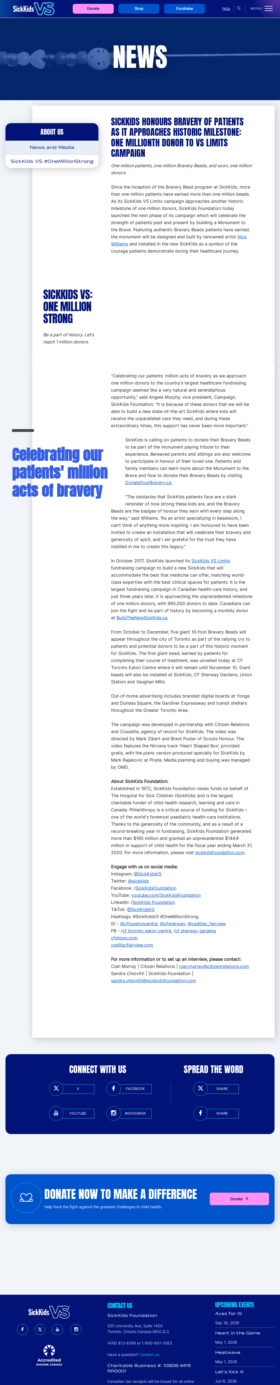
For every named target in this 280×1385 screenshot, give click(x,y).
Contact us (149, 1354)
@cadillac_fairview (207, 923)
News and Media (52, 147)
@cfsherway (172, 923)
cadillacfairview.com (132, 945)
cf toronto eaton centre (146, 930)
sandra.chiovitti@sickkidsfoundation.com (153, 980)
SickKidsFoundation (156, 888)
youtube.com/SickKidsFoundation (166, 895)
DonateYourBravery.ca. (148, 482)
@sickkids (138, 881)
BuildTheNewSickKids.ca (141, 617)
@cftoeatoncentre (139, 923)
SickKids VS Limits (210, 560)
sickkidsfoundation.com (219, 852)
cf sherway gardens (195, 930)
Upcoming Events (234, 1304)
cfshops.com (124, 938)
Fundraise (184, 9)
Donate (93, 9)
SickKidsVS (142, 909)
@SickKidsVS (147, 874)
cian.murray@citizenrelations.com (214, 966)
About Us (51, 132)
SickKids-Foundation (153, 902)
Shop (139, 9)
